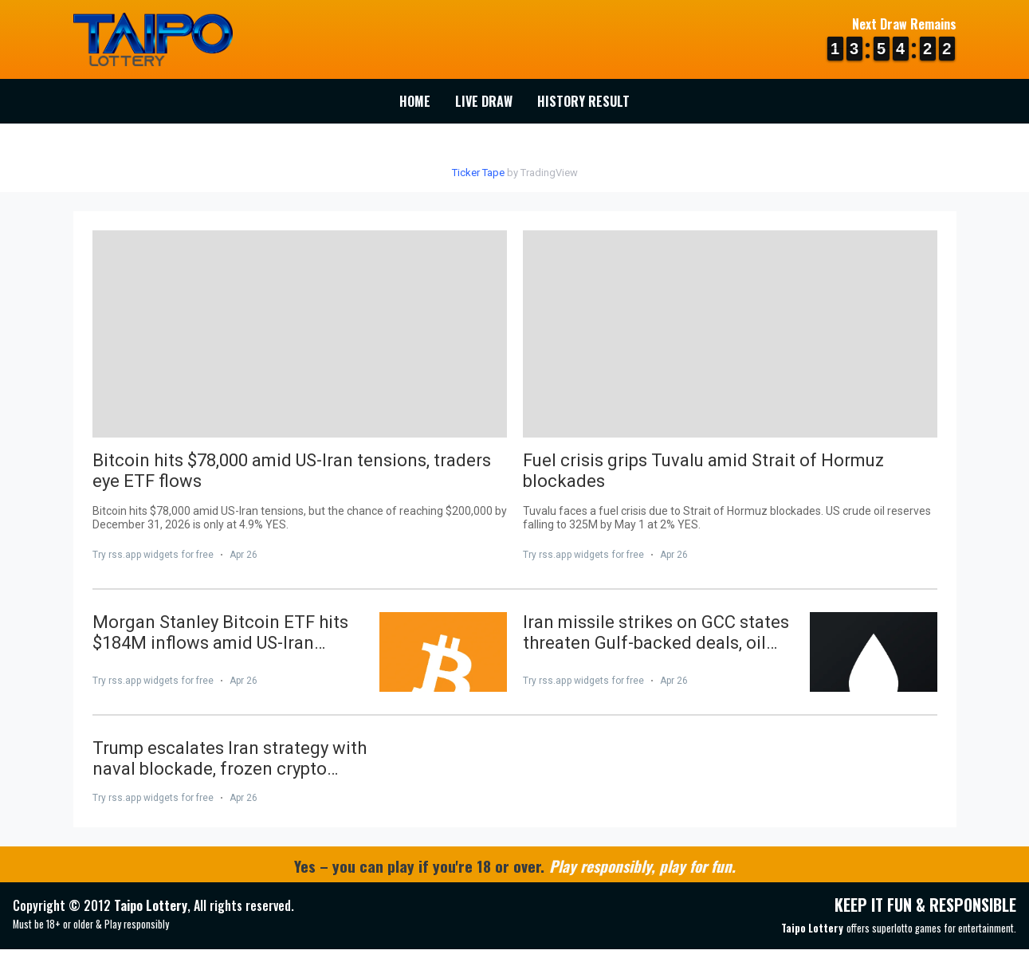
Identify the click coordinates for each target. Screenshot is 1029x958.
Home (414, 101)
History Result (583, 101)
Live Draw (484, 101)
